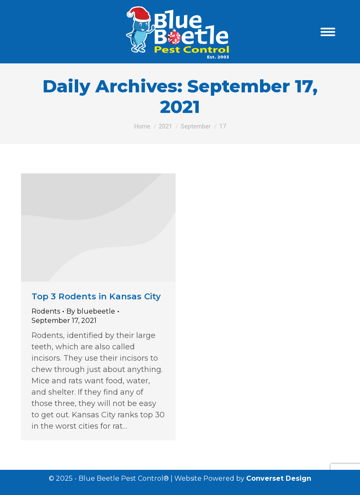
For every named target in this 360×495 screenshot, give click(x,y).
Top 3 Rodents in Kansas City (96, 296)
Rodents (46, 311)
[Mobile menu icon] (328, 32)
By (90, 311)
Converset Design (278, 478)
